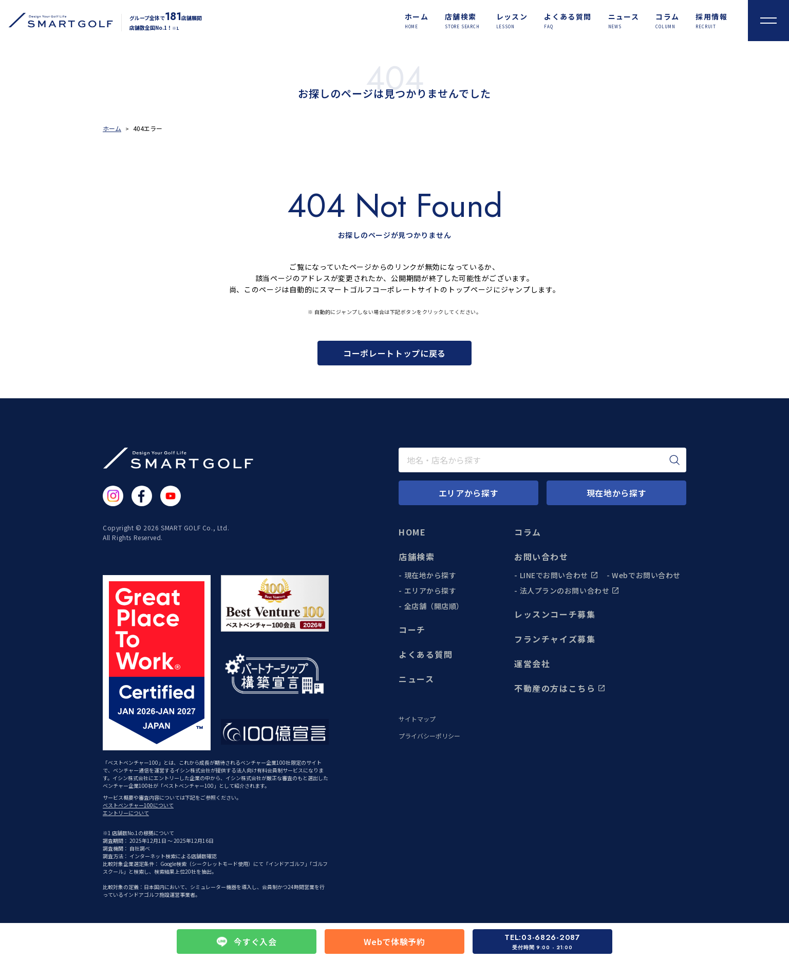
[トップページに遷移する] (56, 20)
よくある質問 (426, 654)
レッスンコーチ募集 (554, 614)
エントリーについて (126, 813)
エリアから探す (430, 590)
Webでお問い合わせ (646, 575)
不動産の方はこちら (560, 688)
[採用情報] (711, 20)
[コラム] (667, 20)
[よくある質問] (567, 20)
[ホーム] (416, 20)
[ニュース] (624, 20)
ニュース (416, 679)
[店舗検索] (462, 20)
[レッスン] (512, 20)
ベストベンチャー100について (138, 805)
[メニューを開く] (768, 20)
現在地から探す (430, 575)
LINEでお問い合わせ (559, 575)
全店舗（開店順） (434, 606)
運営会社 (532, 663)
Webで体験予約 (394, 941)
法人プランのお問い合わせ (570, 590)
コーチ (412, 629)
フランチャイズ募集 (554, 639)
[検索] (674, 460)
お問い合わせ (541, 556)
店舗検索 (417, 556)
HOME (412, 532)
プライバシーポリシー (429, 736)
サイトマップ (417, 719)
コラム (527, 532)
